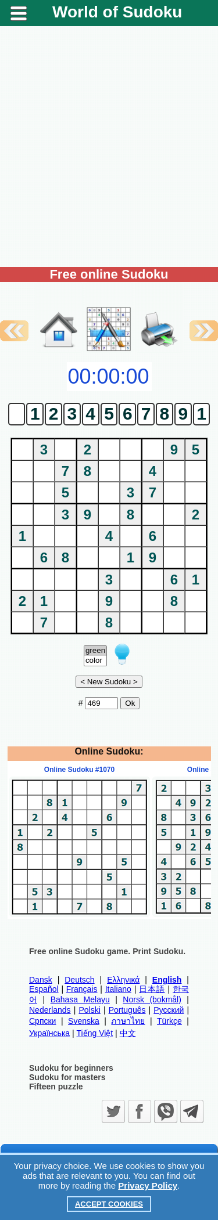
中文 (128, 1033)
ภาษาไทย (128, 1021)
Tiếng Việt (95, 1033)
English (167, 979)
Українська (49, 1033)
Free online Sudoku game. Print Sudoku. (107, 951)
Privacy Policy (147, 1185)
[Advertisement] (109, 146)
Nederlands (50, 1010)
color (95, 661)
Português (127, 1010)
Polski (89, 1010)
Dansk (40, 979)
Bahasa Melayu (80, 999)
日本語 (152, 989)
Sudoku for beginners (71, 1068)
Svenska (83, 1021)
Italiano (118, 989)
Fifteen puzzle (56, 1086)
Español (44, 989)
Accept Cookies (109, 1204)
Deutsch (79, 979)
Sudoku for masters (67, 1077)
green (95, 651)
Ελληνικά (123, 979)
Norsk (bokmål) (152, 999)
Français (82, 989)
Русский (168, 1010)
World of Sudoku (117, 12)
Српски (42, 1021)
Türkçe (169, 1021)
